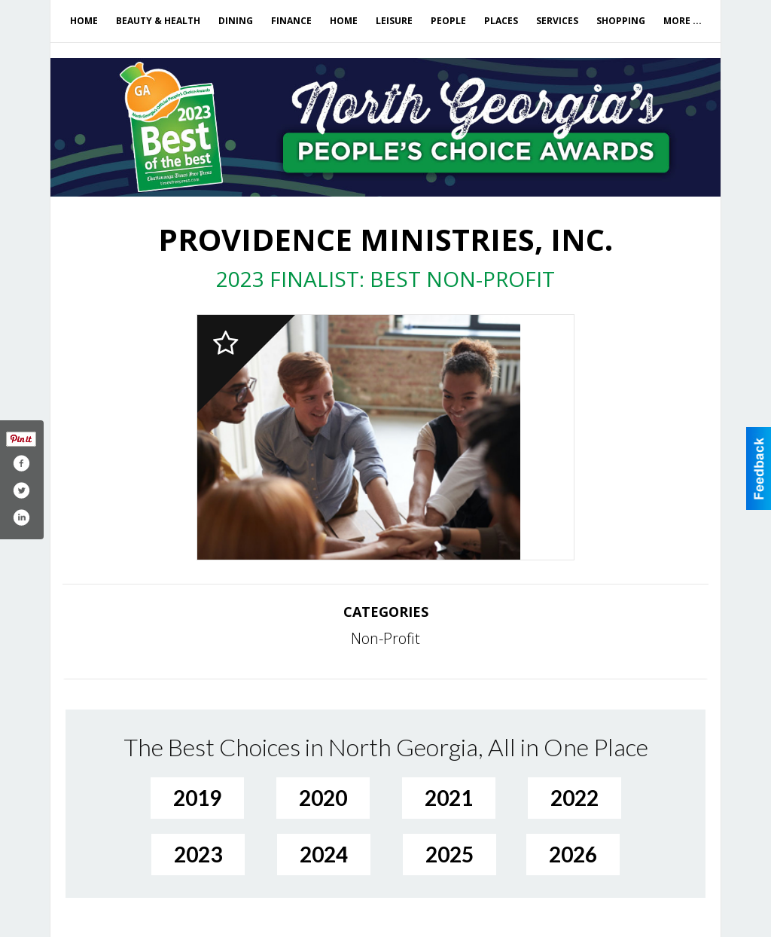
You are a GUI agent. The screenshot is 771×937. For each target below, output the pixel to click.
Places (501, 20)
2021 (449, 797)
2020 (323, 797)
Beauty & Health (158, 20)
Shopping (620, 20)
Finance (291, 20)
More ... (682, 20)
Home (84, 20)
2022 (574, 797)
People (448, 20)
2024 (324, 854)
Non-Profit (385, 638)
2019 (197, 797)
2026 (573, 854)
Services (557, 20)
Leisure (394, 20)
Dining (235, 20)
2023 (198, 854)
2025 (449, 854)
